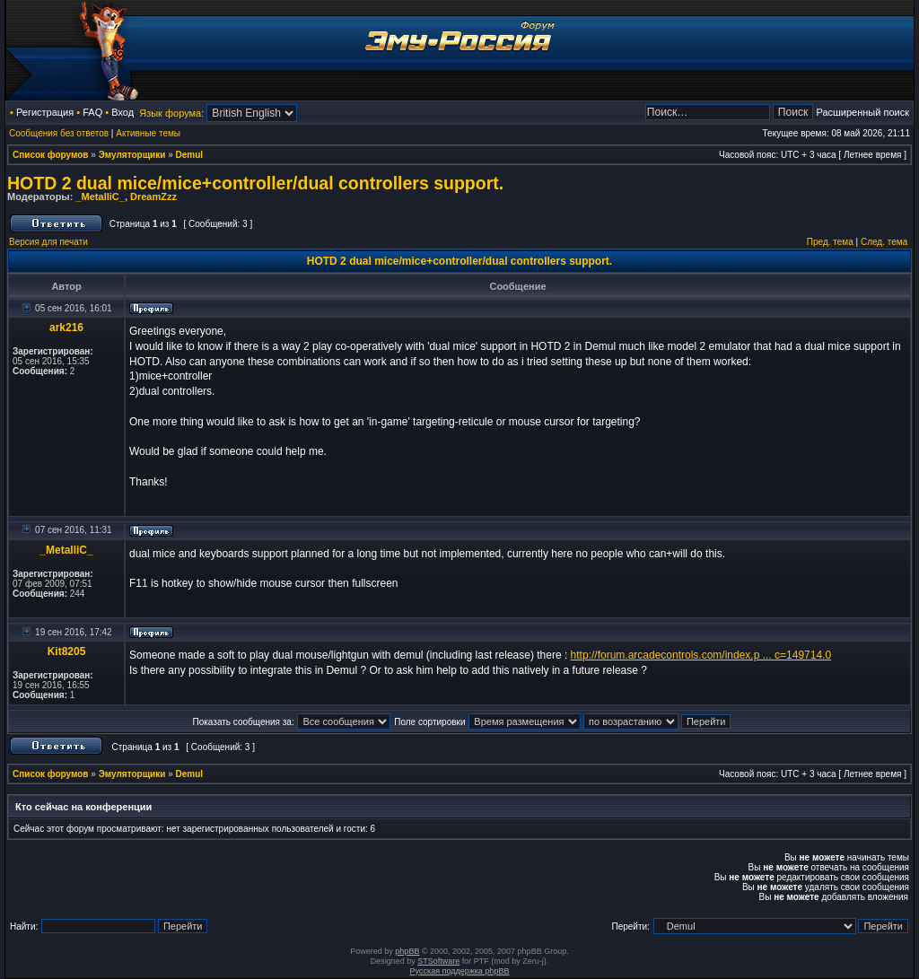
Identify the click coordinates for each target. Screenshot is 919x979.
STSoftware (438, 961)
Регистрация (45, 112)
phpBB (407, 951)
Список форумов (51, 155)
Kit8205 (67, 651)
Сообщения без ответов (59, 133)
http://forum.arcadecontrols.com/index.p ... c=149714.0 (701, 655)
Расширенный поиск (862, 112)
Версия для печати (48, 242)
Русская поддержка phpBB (460, 970)
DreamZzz (153, 196)
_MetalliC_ (99, 196)
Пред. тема (830, 242)
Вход (122, 112)
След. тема (884, 242)
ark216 (66, 327)
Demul (190, 155)
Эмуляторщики (132, 155)
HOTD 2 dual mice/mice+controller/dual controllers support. (255, 183)
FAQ (92, 112)
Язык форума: (171, 113)
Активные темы (148, 133)
